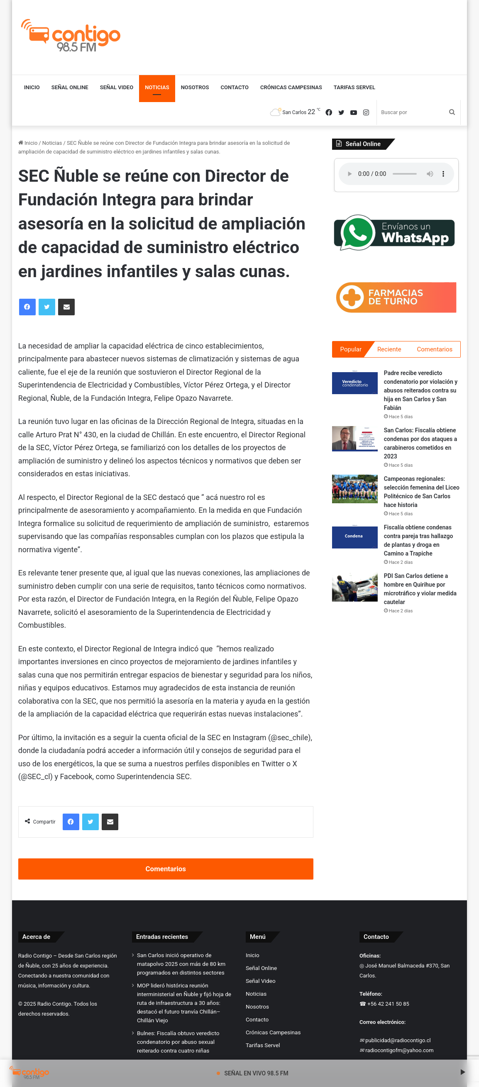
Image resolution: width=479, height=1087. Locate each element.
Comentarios (166, 869)
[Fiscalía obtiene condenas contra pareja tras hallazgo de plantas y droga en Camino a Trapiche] (355, 537)
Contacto (235, 87)
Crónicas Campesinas (291, 87)
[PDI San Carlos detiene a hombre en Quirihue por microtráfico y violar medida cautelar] (355, 588)
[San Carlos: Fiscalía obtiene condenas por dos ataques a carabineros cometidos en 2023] (355, 440)
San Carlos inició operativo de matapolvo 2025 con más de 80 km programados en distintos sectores (181, 964)
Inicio (32, 87)
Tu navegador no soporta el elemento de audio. (396, 174)
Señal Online (69, 87)
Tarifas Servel (354, 87)
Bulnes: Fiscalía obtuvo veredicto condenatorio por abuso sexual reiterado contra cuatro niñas (178, 1042)
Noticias (157, 87)
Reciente (389, 349)
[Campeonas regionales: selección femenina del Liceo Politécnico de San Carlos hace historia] (355, 490)
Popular (351, 349)
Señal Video (116, 87)
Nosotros (195, 87)
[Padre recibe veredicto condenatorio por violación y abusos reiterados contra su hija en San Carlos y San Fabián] (355, 383)
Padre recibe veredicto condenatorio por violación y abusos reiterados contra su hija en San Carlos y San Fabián (421, 391)
